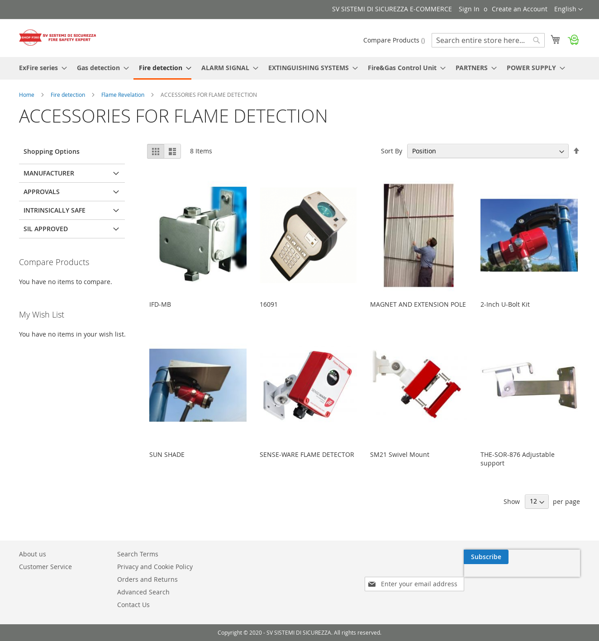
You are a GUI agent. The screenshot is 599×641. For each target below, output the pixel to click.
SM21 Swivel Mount (399, 454)
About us (32, 554)
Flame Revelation (123, 94)
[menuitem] (40, 67)
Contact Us (133, 604)
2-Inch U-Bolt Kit (505, 304)
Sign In (469, 9)
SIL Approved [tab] (46, 228)
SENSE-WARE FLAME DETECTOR (307, 454)
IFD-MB (160, 304)
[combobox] (488, 40)
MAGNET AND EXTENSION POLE (418, 304)
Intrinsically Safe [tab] (55, 210)
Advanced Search (143, 592)
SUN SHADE (167, 454)
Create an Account (519, 9)
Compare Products (394, 40)
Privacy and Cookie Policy (155, 566)
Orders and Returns (147, 579)
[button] (568, 9)
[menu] (299, 68)
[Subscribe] (557, 557)
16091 (269, 304)
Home (27, 94)
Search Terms (137, 554)
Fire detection (68, 94)
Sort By (391, 151)
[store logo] (57, 37)
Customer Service (45, 566)
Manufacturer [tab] (49, 173)
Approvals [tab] (42, 191)
